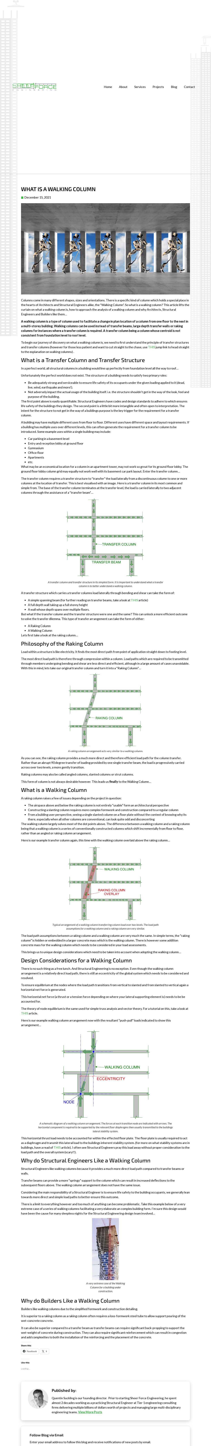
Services (140, 87)
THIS (151, 347)
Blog (174, 87)
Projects (158, 87)
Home (108, 87)
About (123, 87)
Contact (189, 87)
